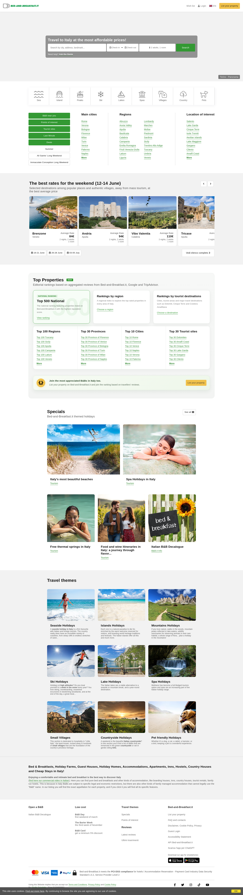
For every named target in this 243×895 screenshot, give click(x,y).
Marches (148, 125)
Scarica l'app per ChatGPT (181, 848)
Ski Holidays (59, 681)
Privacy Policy (94, 885)
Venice (84, 145)
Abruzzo (123, 121)
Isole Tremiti (193, 133)
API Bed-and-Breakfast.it (180, 842)
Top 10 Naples (132, 350)
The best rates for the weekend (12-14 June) (75, 183)
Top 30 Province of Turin (93, 350)
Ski (101, 96)
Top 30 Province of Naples (94, 359)
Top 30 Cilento (176, 359)
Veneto (147, 157)
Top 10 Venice (132, 346)
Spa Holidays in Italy (140, 479)
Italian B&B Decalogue (167, 546)
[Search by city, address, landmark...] (77, 47)
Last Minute (49, 135)
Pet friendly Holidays (166, 737)
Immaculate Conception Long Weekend (49, 162)
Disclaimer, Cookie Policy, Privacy (185, 825)
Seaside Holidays (62, 625)
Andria (86, 233)
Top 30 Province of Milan (93, 355)
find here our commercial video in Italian (49, 780)
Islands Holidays (113, 625)
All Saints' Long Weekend (49, 155)
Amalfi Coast (193, 153)
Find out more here (35, 891)
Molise (147, 129)
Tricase (186, 233)
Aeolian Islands (194, 137)
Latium (122, 153)
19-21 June (37, 253)
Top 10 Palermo (133, 359)
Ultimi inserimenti (130, 840)
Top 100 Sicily (43, 341)
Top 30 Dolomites (177, 337)
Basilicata (124, 133)
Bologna (85, 129)
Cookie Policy (110, 885)
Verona (84, 125)
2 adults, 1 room (157, 47)
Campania (124, 141)
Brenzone (39, 233)
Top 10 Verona (132, 355)
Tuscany (148, 149)
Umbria (147, 153)
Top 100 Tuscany (45, 337)
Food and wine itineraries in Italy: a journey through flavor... (121, 550)
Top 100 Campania (46, 350)
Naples (84, 153)
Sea (39, 96)
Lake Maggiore (194, 141)
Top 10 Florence (133, 341)
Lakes (121, 96)
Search (185, 47)
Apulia (122, 129)
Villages (163, 96)
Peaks (80, 96)
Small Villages (60, 737)
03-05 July (73, 253)
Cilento (190, 149)
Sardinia (148, 137)
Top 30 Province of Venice (94, 341)
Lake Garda (192, 125)
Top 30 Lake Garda (178, 350)
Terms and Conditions (77, 885)
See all (189, 412)
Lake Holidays (111, 681)
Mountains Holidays (165, 625)
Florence (85, 133)
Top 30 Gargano (177, 355)
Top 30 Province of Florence (95, 337)
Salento (190, 121)
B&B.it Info (156, 551)
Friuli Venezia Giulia (129, 149)
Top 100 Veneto (44, 359)
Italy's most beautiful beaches (71, 479)
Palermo (85, 149)
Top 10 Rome (131, 337)
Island (59, 96)
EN (212, 6)
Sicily (146, 141)
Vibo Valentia (141, 233)
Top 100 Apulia (44, 346)
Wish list (190, 6)
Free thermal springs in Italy (70, 546)
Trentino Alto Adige (153, 145)
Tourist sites (49, 129)
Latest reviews (129, 834)
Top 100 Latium (44, 355)
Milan (84, 137)
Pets (204, 96)
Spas (142, 96)
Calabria (123, 137)
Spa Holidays (160, 681)
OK (236, 891)
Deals (49, 142)
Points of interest (49, 122)
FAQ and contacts (177, 820)
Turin (83, 141)
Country (183, 96)
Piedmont (148, 133)
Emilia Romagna (127, 145)
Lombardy (149, 121)
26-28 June (55, 253)
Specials (126, 814)
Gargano (191, 145)
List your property (229, 6)
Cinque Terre (193, 129)
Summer (49, 149)
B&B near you (49, 115)
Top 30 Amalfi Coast (179, 341)
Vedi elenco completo (198, 253)
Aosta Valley (125, 125)
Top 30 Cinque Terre (179, 346)
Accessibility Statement (179, 837)
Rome (84, 121)
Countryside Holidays (116, 737)
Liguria (122, 157)
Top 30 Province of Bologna (94, 346)
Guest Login (174, 831)
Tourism (54, 483)
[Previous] (204, 184)
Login (202, 6)
